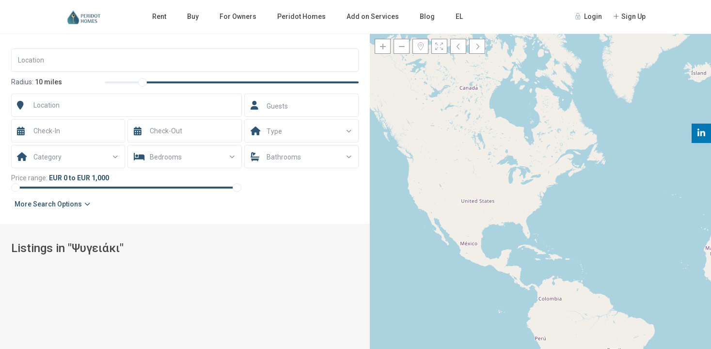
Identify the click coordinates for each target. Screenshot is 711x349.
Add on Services (373, 16)
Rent (159, 16)
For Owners (238, 16)
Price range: (29, 177)
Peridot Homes (301, 16)
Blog (427, 16)
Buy (193, 16)
